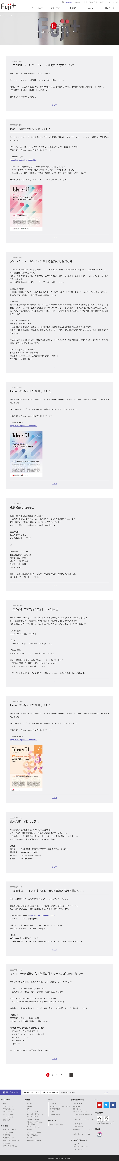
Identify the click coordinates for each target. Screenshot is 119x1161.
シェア (54, 105)
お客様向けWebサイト (78, 1100)
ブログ (52, 1112)
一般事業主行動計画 (33, 1119)
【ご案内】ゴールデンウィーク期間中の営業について (42, 65)
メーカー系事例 (8, 1132)
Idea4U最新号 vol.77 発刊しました (30, 128)
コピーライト (77, 1144)
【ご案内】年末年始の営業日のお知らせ (34, 609)
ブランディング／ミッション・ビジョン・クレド (37, 1113)
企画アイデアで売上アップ (11, 1140)
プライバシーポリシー (80, 1147)
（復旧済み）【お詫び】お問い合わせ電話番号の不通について (47, 890)
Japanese (69, 2)
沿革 (28, 1109)
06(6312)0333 (34, 1092)
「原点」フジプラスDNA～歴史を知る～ (34, 1123)
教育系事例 (6, 1135)
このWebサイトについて (79, 1140)
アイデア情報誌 (55, 1109)
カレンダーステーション (81, 1112)
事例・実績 (55, 8)
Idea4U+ (91, 8)
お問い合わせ (109, 8)
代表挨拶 (29, 1103)
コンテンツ (53, 1103)
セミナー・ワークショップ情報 (60, 1106)
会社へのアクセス (32, 1116)
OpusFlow (76, 1106)
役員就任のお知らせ (22, 507)
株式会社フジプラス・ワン (81, 1134)
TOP (1, 15)
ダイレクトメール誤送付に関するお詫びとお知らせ (41, 261)
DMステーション (78, 1109)
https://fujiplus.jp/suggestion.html (42, 915)
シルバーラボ (77, 1124)
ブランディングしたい (10, 1146)
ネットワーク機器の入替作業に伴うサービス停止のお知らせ (46, 973)
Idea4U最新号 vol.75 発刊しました (30, 705)
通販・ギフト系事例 (9, 1130)
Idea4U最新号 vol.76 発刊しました (30, 391)
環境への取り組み (32, 1135)
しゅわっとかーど (79, 1126)
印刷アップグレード (9, 1112)
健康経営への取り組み (34, 1140)
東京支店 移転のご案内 (24, 821)
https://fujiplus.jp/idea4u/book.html (23, 160)
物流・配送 (6, 1120)
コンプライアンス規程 (34, 1132)
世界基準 (29, 1138)
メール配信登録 (55, 1114)
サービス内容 (37, 8)
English (77, 2)
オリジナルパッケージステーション (83, 1115)
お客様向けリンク (106, 2)
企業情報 (73, 8)
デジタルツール (8, 1114)
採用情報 (29, 1129)
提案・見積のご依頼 (90, 2)
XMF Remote (77, 1103)
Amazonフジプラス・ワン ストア (83, 1130)
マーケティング (8, 1117)
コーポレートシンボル (34, 1127)
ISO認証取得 (99, 1113)
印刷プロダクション (9, 1109)
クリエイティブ (8, 1106)
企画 (4, 1103)
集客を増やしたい (9, 1138)
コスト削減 (6, 1143)
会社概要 (29, 1106)
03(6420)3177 (53, 1092)
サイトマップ (77, 1149)
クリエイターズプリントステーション (83, 1120)
